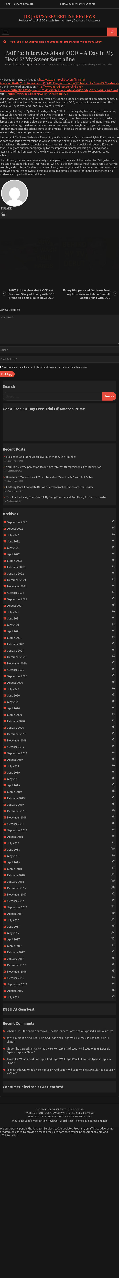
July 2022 (13, 535)
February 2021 (16, 644)
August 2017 (15, 913)
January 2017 (15, 958)
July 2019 (13, 766)
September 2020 (17, 676)
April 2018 (13, 862)
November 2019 (17, 740)
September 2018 (17, 830)
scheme (11, 1031)
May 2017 (13, 933)
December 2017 (16, 888)
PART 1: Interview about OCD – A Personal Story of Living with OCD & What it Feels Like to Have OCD (31, 294)
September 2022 (17, 522)
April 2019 (13, 785)
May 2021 (13, 624)
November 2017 (17, 894)
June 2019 (13, 772)
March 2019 (14, 791)
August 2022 (15, 528)
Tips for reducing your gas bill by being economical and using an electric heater (56, 497)
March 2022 (14, 560)
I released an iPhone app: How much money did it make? (41, 456)
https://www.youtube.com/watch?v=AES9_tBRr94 (38, 93)
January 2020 (15, 727)
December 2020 (16, 657)
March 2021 (14, 637)
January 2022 (15, 573)
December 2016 (16, 965)
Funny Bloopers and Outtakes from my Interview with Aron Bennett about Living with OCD (87, 294)
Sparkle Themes (97, 1120)
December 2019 (16, 734)
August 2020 (15, 682)
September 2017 (17, 907)
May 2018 (13, 856)
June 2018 (13, 849)
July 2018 (13, 843)
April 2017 (13, 939)
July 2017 (13, 920)
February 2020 (16, 721)
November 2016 (17, 971)
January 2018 (15, 881)
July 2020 (13, 689)
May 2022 (13, 547)
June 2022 (13, 541)
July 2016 (13, 997)
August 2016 (15, 990)
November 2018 (17, 817)
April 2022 (13, 554)
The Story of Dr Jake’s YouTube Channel (60, 1109)
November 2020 (17, 663)
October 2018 (15, 823)
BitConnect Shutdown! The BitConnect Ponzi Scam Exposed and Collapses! (67, 1031)
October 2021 (15, 592)
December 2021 (16, 579)
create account (23, 4)
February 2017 (16, 952)
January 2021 (15, 650)
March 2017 (14, 945)
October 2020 (15, 669)
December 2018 (16, 811)
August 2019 (15, 759)
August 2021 (15, 605)
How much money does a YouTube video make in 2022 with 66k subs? (49, 477)
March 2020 (14, 714)
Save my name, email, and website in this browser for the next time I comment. (45, 367)
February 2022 (16, 567)
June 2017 (13, 926)
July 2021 (13, 612)
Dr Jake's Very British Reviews (59, 16)
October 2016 (15, 977)
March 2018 (14, 868)
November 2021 (17, 586)
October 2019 (15, 746)
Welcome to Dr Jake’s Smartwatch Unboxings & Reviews (60, 1113)
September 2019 (17, 753)
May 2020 (13, 701)
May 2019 (13, 778)
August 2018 (15, 836)
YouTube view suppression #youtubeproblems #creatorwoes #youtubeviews (58, 41)
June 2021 (13, 618)
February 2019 (16, 798)
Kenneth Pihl (13, 1069)
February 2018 (16, 875)
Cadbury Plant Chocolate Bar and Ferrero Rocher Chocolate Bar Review (49, 487)
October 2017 (15, 900)
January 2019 (15, 804)
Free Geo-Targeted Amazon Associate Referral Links (60, 1116)
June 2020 (13, 695)
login (8, 4)
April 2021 (13, 631)
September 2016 (17, 984)
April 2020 (13, 708)
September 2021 (17, 599)
